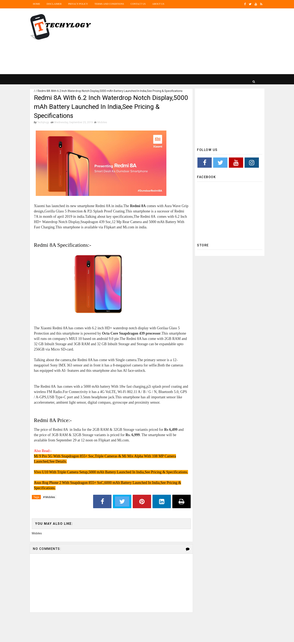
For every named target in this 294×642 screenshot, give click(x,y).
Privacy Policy (78, 3)
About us (158, 3)
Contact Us (138, 3)
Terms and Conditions (109, 3)
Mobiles (102, 122)
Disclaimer (54, 3)
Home (36, 3)
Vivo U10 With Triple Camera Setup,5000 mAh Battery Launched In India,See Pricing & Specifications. (111, 472)
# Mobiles (49, 497)
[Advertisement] (189, 41)
